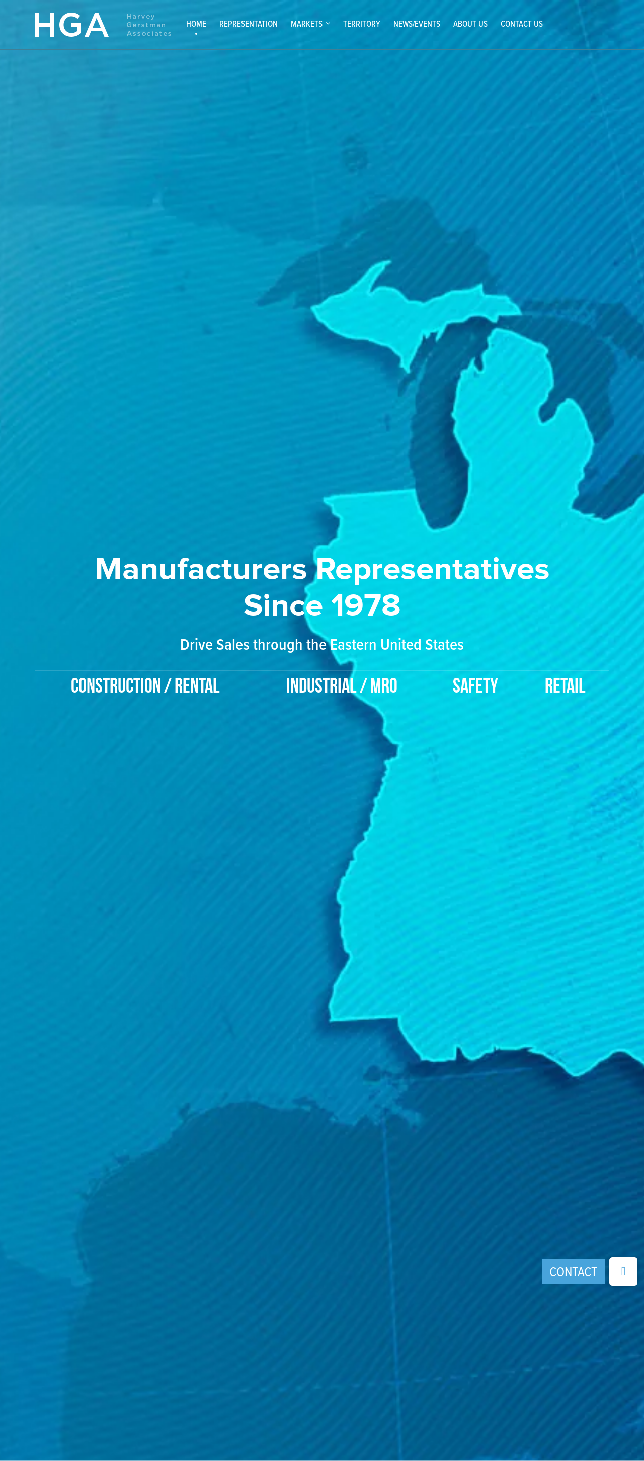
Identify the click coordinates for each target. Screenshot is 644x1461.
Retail (565, 687)
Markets (307, 24)
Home (196, 24)
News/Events (416, 24)
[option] (322, 606)
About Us (470, 24)
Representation (248, 24)
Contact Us (522, 24)
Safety (475, 687)
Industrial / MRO (341, 687)
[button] (623, 1271)
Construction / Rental (145, 687)
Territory (361, 24)
